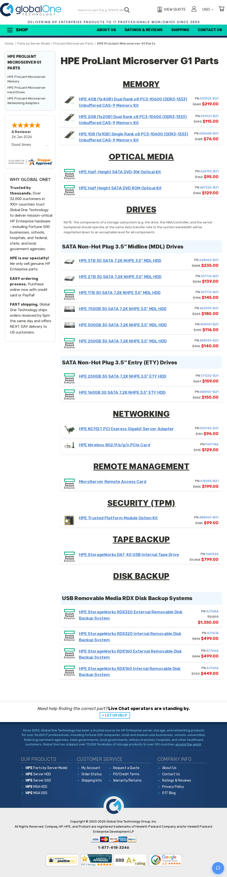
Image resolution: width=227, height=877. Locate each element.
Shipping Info (92, 780)
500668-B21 (209, 133)
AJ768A (212, 611)
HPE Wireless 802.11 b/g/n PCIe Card (114, 444)
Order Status (92, 774)
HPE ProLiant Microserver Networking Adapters (26, 101)
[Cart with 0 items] (221, 9)
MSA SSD (36, 793)
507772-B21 (210, 292)
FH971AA (212, 444)
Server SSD (38, 780)
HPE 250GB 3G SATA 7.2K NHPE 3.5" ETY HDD (122, 376)
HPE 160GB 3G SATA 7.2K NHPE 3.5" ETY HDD (122, 392)
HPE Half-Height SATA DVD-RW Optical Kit (120, 171)
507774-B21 (210, 276)
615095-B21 (209, 481)
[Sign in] (193, 9)
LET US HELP (116, 715)
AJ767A (213, 633)
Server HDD (38, 774)
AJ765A (212, 668)
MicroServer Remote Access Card (112, 481)
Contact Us (210, 30)
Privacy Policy (173, 787)
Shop (17, 30)
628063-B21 (209, 260)
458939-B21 (209, 340)
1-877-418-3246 (113, 847)
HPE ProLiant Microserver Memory (26, 79)
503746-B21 (209, 428)
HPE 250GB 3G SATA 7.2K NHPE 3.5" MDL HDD (123, 341)
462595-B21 (209, 308)
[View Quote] (170, 9)
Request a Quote (126, 768)
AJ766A (212, 650)
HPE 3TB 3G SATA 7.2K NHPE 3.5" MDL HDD (120, 260)
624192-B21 (209, 171)
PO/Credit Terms (126, 774)
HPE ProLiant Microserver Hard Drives (26, 90)
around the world (188, 744)
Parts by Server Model (46, 768)
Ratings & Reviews (144, 30)
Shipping (180, 30)
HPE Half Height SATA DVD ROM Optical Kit (120, 188)
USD (207, 9)
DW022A (212, 554)
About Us (106, 30)
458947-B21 (209, 392)
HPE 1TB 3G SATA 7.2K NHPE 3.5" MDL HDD (119, 292)
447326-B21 (209, 187)
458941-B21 (209, 324)
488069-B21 (209, 517)
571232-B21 (210, 375)
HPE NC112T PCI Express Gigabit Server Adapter (126, 428)
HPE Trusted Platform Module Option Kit (118, 517)
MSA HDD (36, 787)
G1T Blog (169, 793)
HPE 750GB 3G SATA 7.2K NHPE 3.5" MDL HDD (122, 308)
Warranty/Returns (127, 780)
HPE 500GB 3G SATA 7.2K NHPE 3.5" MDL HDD (123, 324)
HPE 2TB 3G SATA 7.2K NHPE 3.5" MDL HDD (120, 276)
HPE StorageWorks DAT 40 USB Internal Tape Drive (129, 554)
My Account (91, 768)
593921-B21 (209, 116)
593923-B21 (209, 98)
